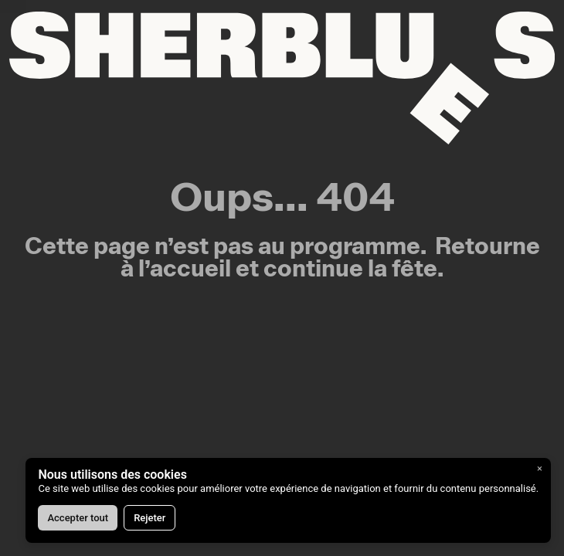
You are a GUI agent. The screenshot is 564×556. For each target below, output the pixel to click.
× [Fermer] (539, 468)
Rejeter (149, 518)
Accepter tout (77, 518)
